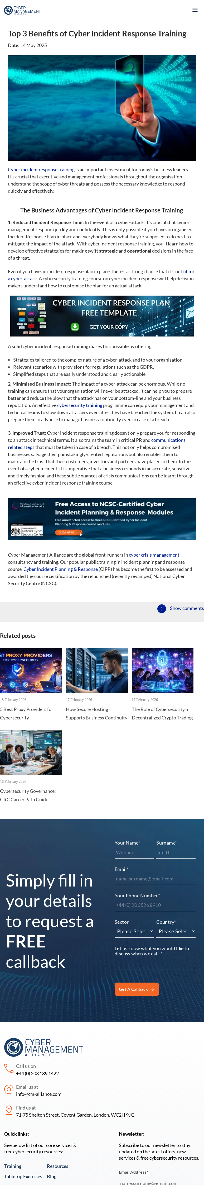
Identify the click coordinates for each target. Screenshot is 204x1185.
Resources (57, 1166)
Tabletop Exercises (23, 1176)
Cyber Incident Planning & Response (60, 569)
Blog (51, 1176)
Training (12, 1166)
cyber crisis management (154, 555)
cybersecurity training (79, 405)
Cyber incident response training (41, 169)
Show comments (187, 608)
